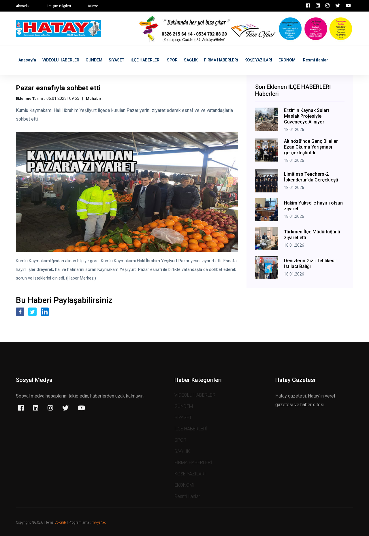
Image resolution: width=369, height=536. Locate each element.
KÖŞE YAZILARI (258, 60)
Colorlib (60, 522)
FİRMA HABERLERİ (221, 60)
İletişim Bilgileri (59, 6)
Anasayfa (27, 60)
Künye (93, 6)
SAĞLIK (191, 60)
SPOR (172, 60)
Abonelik (22, 6)
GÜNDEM (94, 60)
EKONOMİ (287, 60)
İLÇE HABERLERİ (146, 60)
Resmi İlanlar (315, 60)
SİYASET (116, 60)
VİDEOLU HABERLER (60, 60)
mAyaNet (99, 522)
